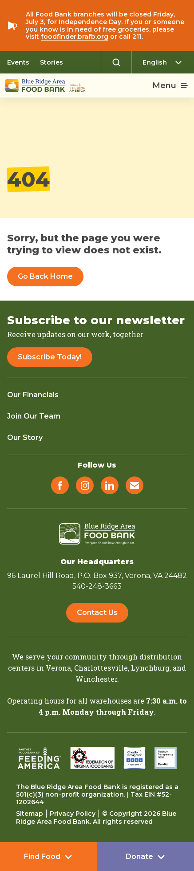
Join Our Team (33, 416)
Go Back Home (45, 276)
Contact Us (97, 612)
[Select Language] (165, 62)
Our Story (25, 437)
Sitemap (29, 814)
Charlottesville (101, 667)
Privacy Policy (72, 814)
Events (18, 62)
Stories (51, 62)
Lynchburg (150, 667)
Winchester (96, 679)
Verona (58, 667)
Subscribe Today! (50, 357)
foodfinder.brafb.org (74, 37)
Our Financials (33, 395)
